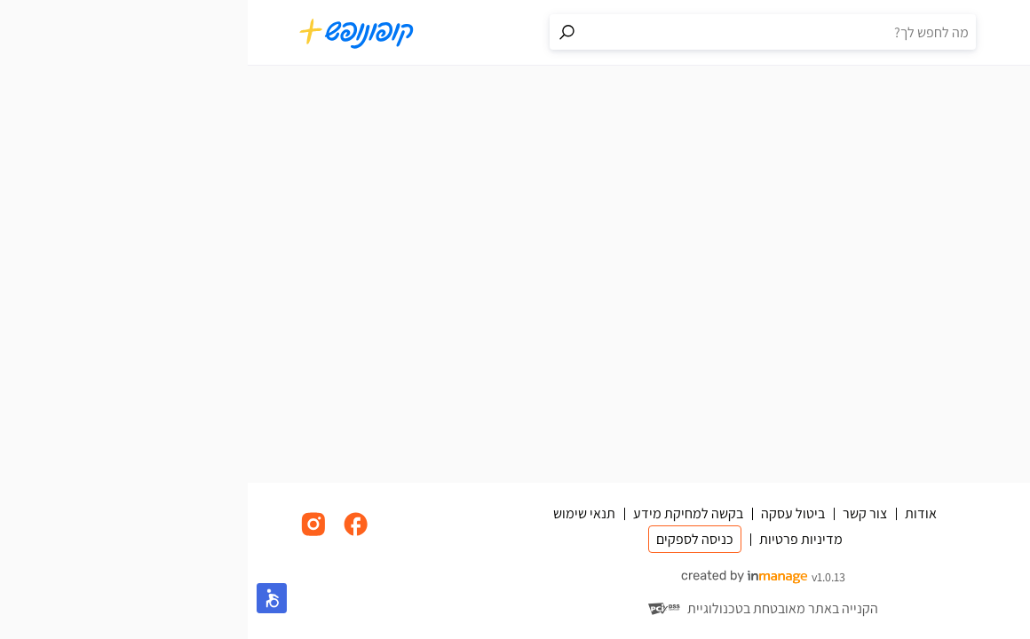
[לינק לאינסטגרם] (66, 534)
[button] (24, 598)
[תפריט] (968, 32)
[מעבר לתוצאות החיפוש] (319, 32)
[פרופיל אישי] (896, 32)
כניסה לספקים (447, 539)
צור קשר (617, 513)
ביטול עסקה (545, 513)
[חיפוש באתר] (532, 32)
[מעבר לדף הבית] (109, 33)
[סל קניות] (932, 32)
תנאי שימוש (336, 513)
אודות (673, 513)
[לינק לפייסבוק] (108, 534)
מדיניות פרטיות (553, 539)
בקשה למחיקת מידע (440, 513)
